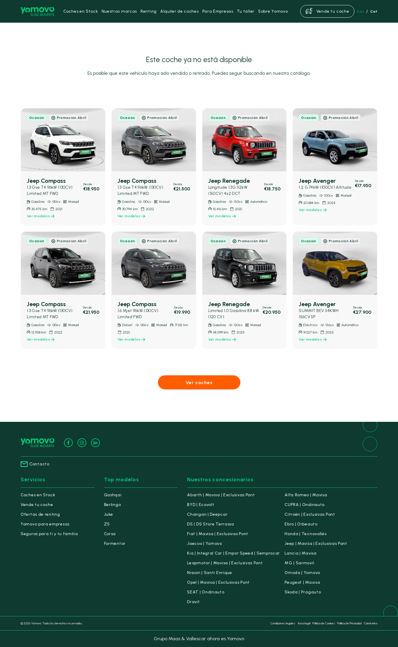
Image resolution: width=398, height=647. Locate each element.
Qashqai (113, 494)
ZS (107, 524)
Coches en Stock (38, 494)
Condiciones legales (282, 623)
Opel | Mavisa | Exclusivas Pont (218, 582)
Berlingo (112, 504)
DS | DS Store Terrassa (210, 524)
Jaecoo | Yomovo (204, 543)
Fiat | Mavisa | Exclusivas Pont (217, 533)
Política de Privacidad (349, 623)
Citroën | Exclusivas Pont (310, 514)
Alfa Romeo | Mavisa (306, 494)
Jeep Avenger (317, 180)
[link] (63, 166)
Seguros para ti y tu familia (49, 533)
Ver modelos (41, 216)
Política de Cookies (324, 623)
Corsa (110, 533)
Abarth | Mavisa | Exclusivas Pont (221, 494)
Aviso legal (304, 623)
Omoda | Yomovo (302, 572)
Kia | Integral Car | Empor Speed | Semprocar (233, 553)
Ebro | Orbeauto (301, 524)
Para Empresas (217, 11)
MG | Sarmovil (299, 562)
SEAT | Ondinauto (205, 592)
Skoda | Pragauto (303, 592)
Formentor (114, 543)
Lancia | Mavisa (301, 553)
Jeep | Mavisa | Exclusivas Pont (316, 543)
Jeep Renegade (229, 180)
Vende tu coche (37, 504)
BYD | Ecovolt (200, 504)
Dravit (193, 601)
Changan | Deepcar (207, 514)
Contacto (35, 464)
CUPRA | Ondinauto (305, 504)
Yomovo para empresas (45, 524)
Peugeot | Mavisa (302, 582)
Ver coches (199, 382)
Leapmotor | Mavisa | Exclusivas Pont (225, 562)
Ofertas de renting (40, 514)
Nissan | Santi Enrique (209, 572)
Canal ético (370, 623)
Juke (108, 514)
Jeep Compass (46, 180)
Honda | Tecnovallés (305, 533)
